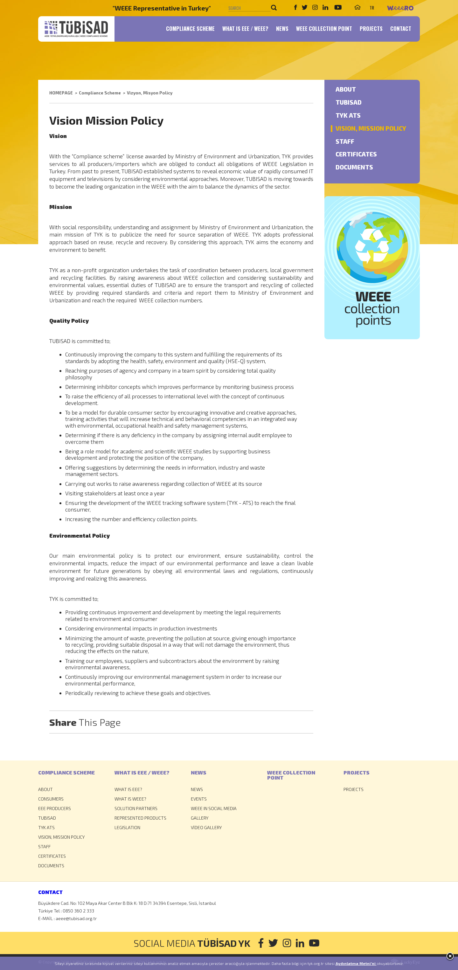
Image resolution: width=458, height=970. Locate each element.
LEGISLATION (127, 827)
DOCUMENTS (354, 167)
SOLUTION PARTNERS (135, 808)
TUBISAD (349, 102)
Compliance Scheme (100, 92)
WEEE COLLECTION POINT (324, 28)
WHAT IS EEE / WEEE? (245, 28)
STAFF (345, 141)
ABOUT (346, 89)
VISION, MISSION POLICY (371, 128)
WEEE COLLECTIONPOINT (291, 775)
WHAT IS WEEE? (130, 798)
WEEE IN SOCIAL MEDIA (214, 808)
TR (372, 7)
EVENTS (199, 798)
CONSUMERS (51, 798)
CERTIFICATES (356, 154)
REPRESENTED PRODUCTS (140, 818)
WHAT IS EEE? (128, 789)
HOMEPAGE (61, 92)
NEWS (282, 28)
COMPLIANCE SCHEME (190, 28)
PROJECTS (371, 28)
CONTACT (400, 28)
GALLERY (199, 818)
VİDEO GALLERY (206, 827)
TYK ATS (348, 115)
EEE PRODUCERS (54, 808)
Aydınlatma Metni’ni (356, 963)
